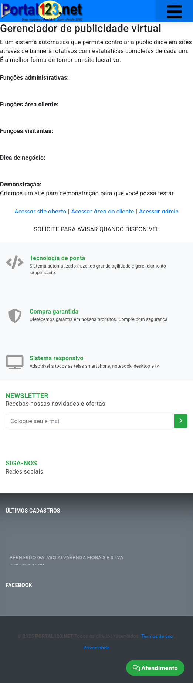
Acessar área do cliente (102, 211)
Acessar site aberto (40, 211)
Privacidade (96, 647)
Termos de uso (157, 636)
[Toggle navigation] (174, 11)
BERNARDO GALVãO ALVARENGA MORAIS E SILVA (66, 558)
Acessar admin (159, 211)
